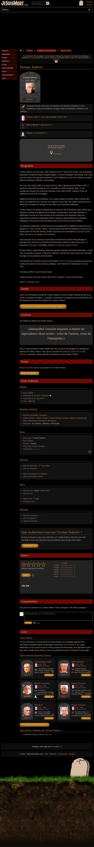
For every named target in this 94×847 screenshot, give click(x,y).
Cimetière (29, 50)
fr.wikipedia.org (32, 282)
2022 (44, 686)
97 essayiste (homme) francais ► (34, 725)
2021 (81, 686)
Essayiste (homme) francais (46, 50)
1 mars (41, 117)
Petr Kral (38, 705)
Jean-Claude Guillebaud (45, 662)
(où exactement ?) (40, 133)
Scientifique (41, 421)
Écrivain (65, 418)
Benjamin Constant (55, 245)
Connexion (89, 5)
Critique (45, 418)
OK (56, 61)
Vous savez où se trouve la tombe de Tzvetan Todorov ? (43, 306)
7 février (60, 117)
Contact (71, 754)
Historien (72, 418)
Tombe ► (49, 675)
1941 (76, 686)
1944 (39, 664)
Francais (29, 117)
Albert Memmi (77, 662)
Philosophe (32, 421)
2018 (81, 707)
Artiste (38, 418)
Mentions (53, 754)
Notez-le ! (30, 99)
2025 (44, 664)
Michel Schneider (42, 683)
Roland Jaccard (78, 683)
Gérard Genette (63, 221)
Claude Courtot (78, 705)
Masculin (31, 401)
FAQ (46, 754)
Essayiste (43, 415)
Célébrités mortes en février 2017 (36, 734)
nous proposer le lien (71, 645)
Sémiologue (51, 421)
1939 (47, 117)
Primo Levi (63, 261)
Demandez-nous (30, 546)
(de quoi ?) (48, 125)
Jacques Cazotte (71, 245)
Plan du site (62, 754)
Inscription (89, 2)
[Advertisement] (47, 30)
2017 (65, 117)
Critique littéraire (55, 418)
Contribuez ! (57, 154)
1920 (76, 664)
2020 (81, 664)
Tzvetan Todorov (65, 50)
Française (45, 396)
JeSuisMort (12, 3)
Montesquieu (33, 245)
